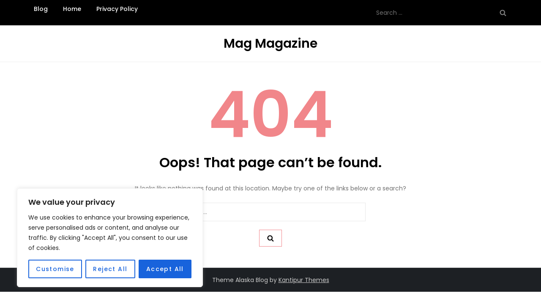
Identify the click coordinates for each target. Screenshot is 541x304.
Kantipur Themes (304, 280)
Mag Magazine (270, 43)
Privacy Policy (117, 9)
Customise (55, 269)
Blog (41, 9)
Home (72, 9)
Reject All (110, 269)
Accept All (165, 269)
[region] (110, 237)
